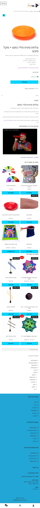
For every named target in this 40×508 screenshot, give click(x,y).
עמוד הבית (36, 11)
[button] (4, 15)
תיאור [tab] (37, 95)
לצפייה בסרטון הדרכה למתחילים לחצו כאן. (28, 67)
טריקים (35, 370)
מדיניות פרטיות (32, 458)
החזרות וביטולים (32, 455)
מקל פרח (33, 382)
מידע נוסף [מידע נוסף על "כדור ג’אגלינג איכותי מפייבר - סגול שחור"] (29, 314)
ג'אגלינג (31, 11)
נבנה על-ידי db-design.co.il (20, 499)
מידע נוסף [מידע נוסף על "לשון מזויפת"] (29, 222)
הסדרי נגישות (33, 461)
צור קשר (34, 407)
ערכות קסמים (34, 367)
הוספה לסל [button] (29, 192)
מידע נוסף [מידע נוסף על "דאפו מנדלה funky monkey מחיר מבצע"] (29, 284)
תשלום (34, 415)
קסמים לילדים (34, 360)
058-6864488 (31, 473)
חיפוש (20, 505)
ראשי (35, 402)
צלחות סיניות (31, 88)
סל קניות (34, 413)
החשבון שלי (33, 410)
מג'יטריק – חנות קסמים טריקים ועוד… (29, 157)
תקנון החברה (33, 453)
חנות (35, 404)
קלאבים (33, 386)
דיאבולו (33, 374)
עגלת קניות (9, 504)
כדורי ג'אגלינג (32, 377)
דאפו (34, 384)
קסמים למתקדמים (33, 362)
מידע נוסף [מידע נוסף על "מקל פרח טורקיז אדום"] (10, 284)
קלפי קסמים (34, 365)
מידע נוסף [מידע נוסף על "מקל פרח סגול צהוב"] (10, 343)
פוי (34, 389)
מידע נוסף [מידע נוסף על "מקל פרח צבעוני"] (10, 314)
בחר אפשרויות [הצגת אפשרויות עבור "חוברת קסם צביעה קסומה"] (10, 251)
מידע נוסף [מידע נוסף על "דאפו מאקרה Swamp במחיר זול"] (29, 343)
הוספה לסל (24, 82)
